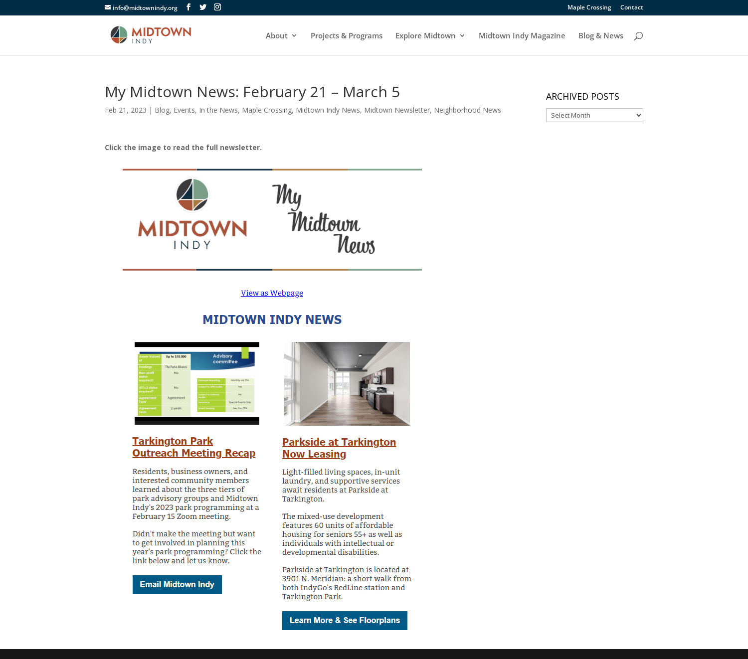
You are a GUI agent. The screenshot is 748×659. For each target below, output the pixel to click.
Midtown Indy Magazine (522, 36)
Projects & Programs (346, 36)
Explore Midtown (425, 36)
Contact (631, 7)
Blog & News (600, 36)
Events (184, 110)
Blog (162, 110)
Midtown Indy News (328, 110)
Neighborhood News (467, 110)
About (277, 36)
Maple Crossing (589, 7)
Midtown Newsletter (397, 110)
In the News (218, 110)
